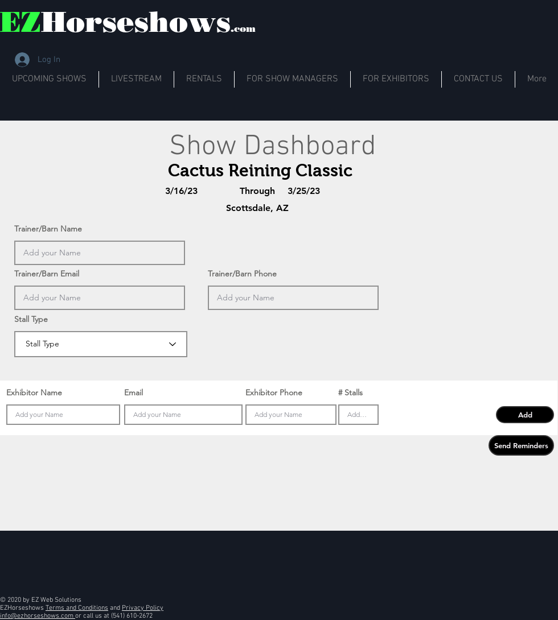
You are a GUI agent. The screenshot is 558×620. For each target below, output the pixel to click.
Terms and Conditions (77, 608)
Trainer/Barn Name (48, 229)
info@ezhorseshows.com (37, 616)
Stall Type (31, 319)
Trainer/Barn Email (46, 274)
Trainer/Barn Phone (242, 274)
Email (133, 392)
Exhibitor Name (34, 392)
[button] (525, 414)
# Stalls (350, 392)
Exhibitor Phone (273, 392)
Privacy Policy (142, 608)
